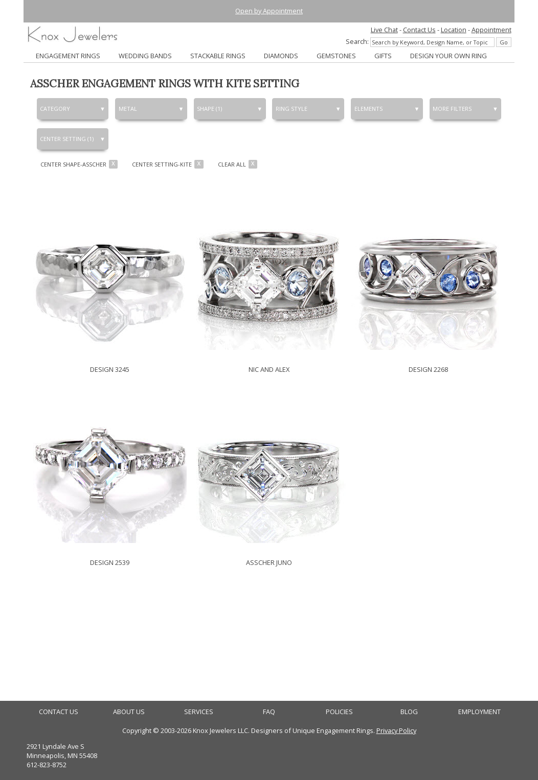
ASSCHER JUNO (269, 562)
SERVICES (198, 711)
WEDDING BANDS (145, 55)
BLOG (409, 711)
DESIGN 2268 (428, 369)
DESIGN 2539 (109, 562)
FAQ (269, 711)
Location (453, 29)
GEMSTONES (336, 55)
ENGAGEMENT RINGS (68, 55)
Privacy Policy (396, 730)
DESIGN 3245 (109, 369)
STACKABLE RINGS (217, 55)
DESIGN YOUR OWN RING (448, 55)
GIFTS (383, 55)
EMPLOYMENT (479, 711)
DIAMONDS (281, 55)
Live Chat (384, 29)
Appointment (491, 29)
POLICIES (339, 711)
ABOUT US (129, 711)
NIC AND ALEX (269, 369)
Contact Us (419, 29)
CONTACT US (58, 711)
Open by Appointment (269, 10)
